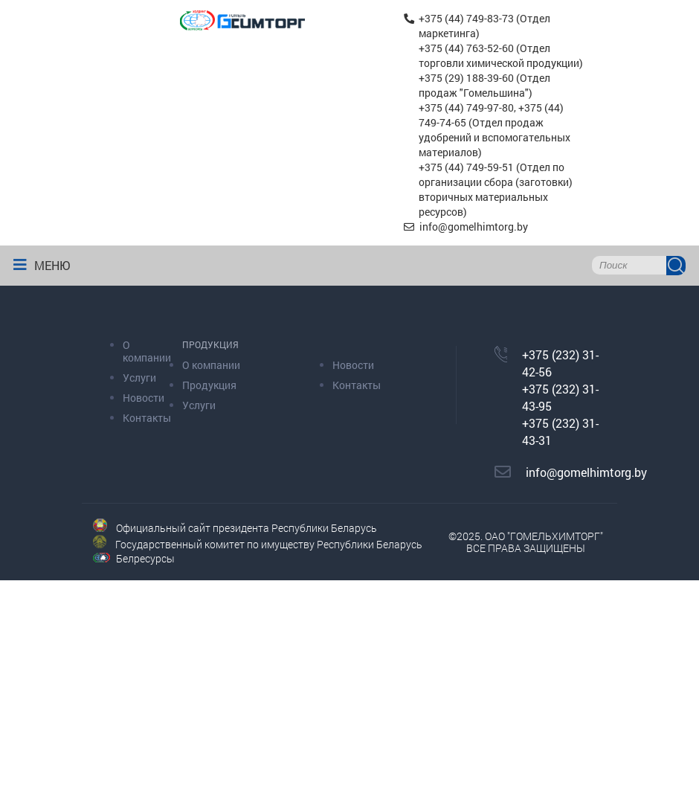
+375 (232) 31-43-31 (560, 431)
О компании (147, 351)
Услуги (139, 377)
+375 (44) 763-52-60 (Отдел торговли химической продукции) (501, 55)
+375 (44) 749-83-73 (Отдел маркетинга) (484, 25)
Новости (143, 398)
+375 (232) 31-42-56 (560, 363)
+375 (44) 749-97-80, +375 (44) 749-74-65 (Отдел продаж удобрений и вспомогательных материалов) (494, 129)
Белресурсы (145, 558)
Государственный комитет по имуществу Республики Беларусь (268, 544)
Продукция (209, 385)
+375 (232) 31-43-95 (560, 397)
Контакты (147, 418)
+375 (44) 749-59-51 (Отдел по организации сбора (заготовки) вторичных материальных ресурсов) (496, 189)
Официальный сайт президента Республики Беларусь (246, 528)
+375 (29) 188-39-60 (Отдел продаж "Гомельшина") (484, 85)
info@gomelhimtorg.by (472, 226)
